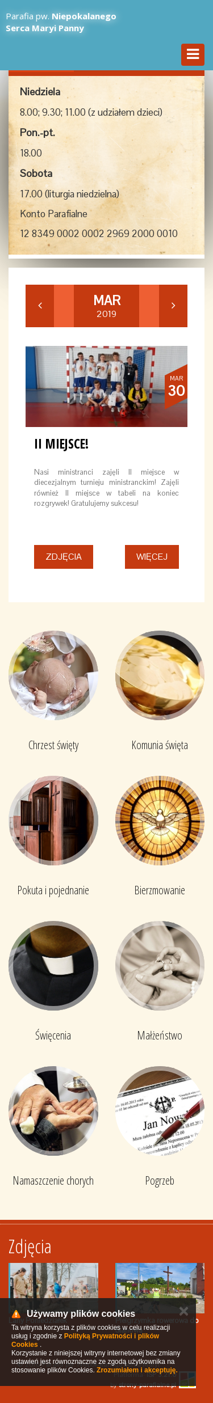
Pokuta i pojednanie (53, 890)
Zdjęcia (63, 557)
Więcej (152, 557)
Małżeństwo (159, 1035)
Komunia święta (159, 745)
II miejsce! (61, 443)
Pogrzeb (159, 1180)
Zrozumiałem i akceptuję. (137, 1370)
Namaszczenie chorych (53, 1180)
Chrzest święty (53, 745)
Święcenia (53, 1035)
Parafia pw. (61, 21)
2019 (106, 306)
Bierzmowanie (159, 890)
